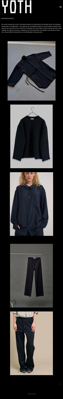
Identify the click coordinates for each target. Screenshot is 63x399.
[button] (61, 6)
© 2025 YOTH (31, 394)
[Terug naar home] (16, 7)
